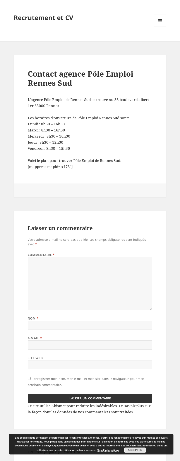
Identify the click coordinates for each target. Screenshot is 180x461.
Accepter (135, 450)
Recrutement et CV (43, 17)
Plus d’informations (108, 450)
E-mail (35, 338)
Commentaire (41, 255)
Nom (33, 318)
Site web (35, 358)
